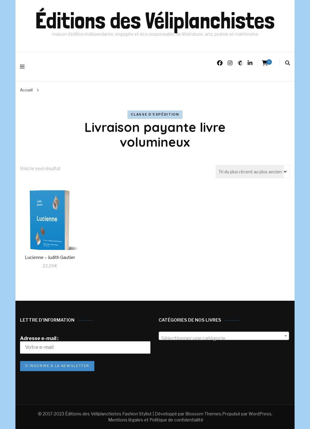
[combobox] (224, 336)
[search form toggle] (287, 63)
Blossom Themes (203, 413)
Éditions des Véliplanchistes (155, 20)
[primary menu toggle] (24, 66)
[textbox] (224, 338)
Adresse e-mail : (85, 345)
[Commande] (253, 171)
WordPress (260, 413)
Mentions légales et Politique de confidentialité (155, 419)
